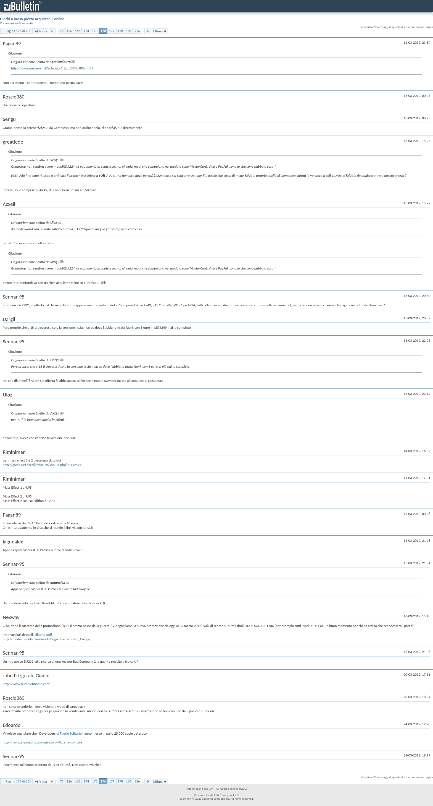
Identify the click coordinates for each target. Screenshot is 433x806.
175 (94, 31)
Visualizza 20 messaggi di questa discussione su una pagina (397, 27)
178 (120, 31)
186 (128, 31)
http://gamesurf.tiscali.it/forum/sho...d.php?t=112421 (42, 465)
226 (137, 31)
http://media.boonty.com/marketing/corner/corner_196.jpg (46, 639)
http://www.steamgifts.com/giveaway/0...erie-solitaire (42, 742)
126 (69, 31)
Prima (40, 31)
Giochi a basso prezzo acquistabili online (32, 19)
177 (112, 31)
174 (86, 31)
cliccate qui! (43, 635)
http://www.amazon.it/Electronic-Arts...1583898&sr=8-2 (52, 68)
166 (78, 31)
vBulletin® (216, 795)
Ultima (160, 31)
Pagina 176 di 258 (18, 31)
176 (103, 31)
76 (62, 31)
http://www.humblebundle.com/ (27, 684)
